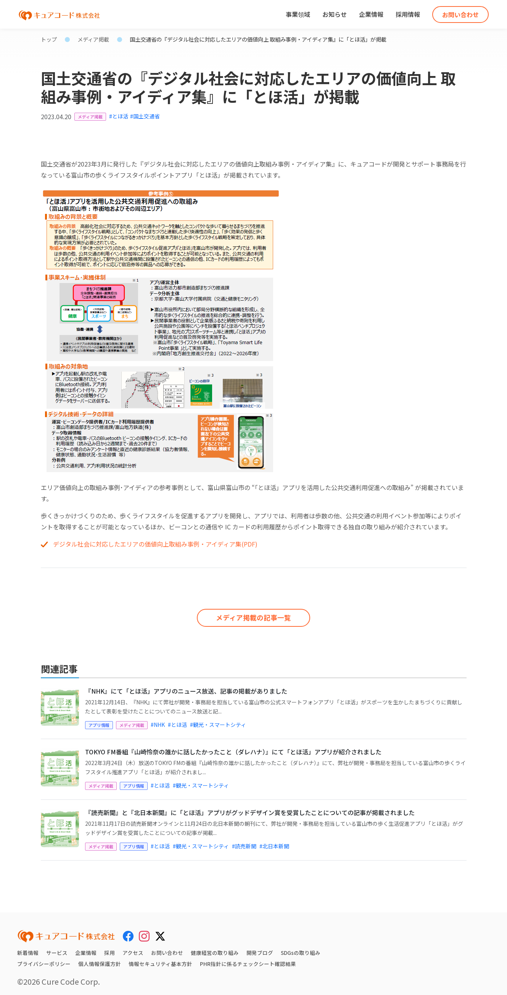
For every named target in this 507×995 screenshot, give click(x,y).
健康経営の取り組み (215, 950)
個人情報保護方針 (99, 961)
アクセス (132, 950)
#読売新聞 (244, 843)
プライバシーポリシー (44, 961)
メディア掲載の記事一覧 (253, 615)
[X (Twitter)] (160, 932)
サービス (57, 950)
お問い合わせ (460, 14)
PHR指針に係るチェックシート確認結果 (248, 961)
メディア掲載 (93, 39)
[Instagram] (144, 933)
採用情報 (408, 14)
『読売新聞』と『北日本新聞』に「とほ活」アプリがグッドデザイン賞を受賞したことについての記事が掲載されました (250, 809)
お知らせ (334, 14)
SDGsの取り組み (301, 950)
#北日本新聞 (274, 843)
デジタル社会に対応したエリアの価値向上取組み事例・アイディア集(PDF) (155, 543)
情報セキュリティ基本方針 (160, 961)
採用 (109, 950)
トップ (49, 39)
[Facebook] (128, 933)
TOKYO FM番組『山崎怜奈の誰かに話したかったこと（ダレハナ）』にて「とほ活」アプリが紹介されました (233, 749)
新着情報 (28, 950)
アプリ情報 (99, 722)
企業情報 (371, 14)
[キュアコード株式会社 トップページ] (66, 933)
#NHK (158, 722)
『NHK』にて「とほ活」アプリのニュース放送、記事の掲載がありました (186, 688)
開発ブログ (259, 950)
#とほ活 (118, 116)
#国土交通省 (145, 116)
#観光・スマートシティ (218, 722)
